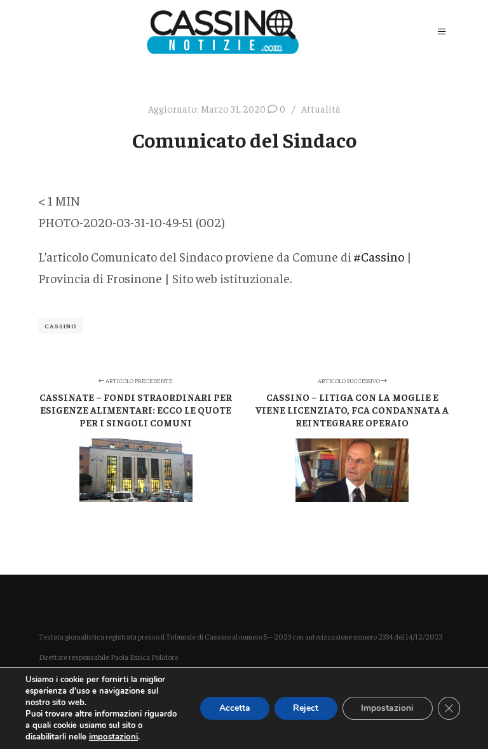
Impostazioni (386, 708)
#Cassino (379, 256)
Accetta (232, 708)
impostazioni (113, 737)
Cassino (60, 326)
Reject (304, 708)
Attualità (321, 108)
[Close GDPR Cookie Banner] (448, 708)
